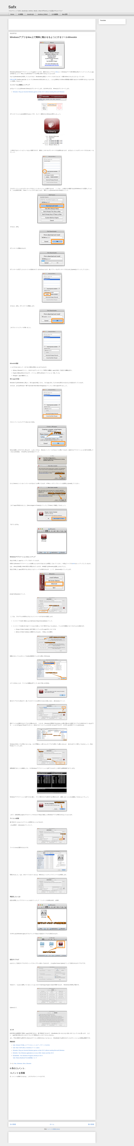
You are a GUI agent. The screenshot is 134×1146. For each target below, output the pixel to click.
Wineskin (28, 1063)
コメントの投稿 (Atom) (53, 1129)
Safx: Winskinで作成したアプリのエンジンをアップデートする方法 (31, 1045)
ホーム (52, 1124)
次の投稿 (13, 1124)
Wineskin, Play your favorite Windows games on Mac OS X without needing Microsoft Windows (38, 92)
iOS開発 (20, 14)
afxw (73, 563)
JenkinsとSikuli (42, 14)
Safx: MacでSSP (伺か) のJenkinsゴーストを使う (26, 1047)
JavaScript (30, 14)
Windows (19, 1063)
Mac (15, 1063)
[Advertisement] (44, 24)
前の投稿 (91, 1124)
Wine (56, 72)
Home (12, 14)
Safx (12, 7)
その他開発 (54, 14)
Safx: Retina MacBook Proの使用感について (25, 1058)
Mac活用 (64, 14)
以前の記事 (13, 79)
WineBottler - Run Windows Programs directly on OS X (28, 1055)
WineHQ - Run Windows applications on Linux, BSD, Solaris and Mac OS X (33, 1053)
